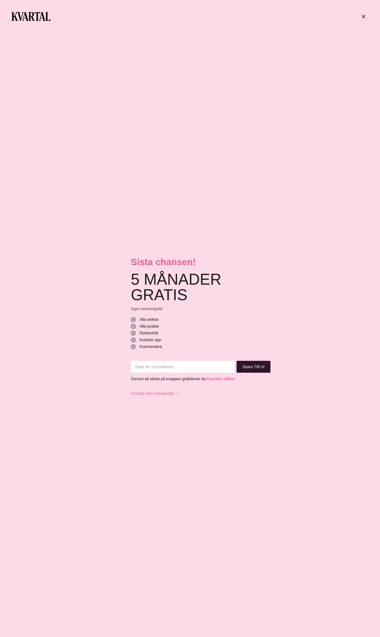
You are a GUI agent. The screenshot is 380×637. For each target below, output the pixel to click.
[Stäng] (363, 16)
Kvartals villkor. (221, 379)
